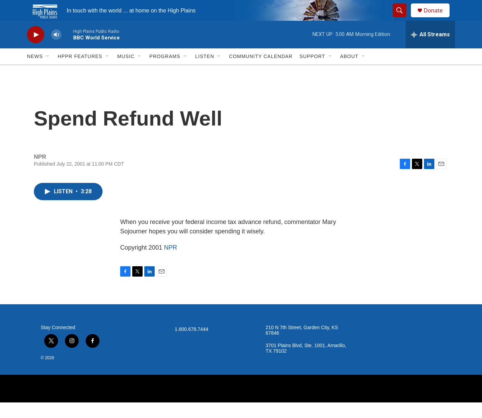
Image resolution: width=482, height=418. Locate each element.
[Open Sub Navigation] (48, 72)
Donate (437, 18)
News (35, 72)
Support (312, 72)
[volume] (56, 50)
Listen (204, 72)
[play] (35, 50)
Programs (165, 72)
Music (125, 72)
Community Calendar (260, 72)
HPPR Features (80, 72)
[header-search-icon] (402, 18)
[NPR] (241, 404)
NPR (170, 263)
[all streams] (430, 50)
